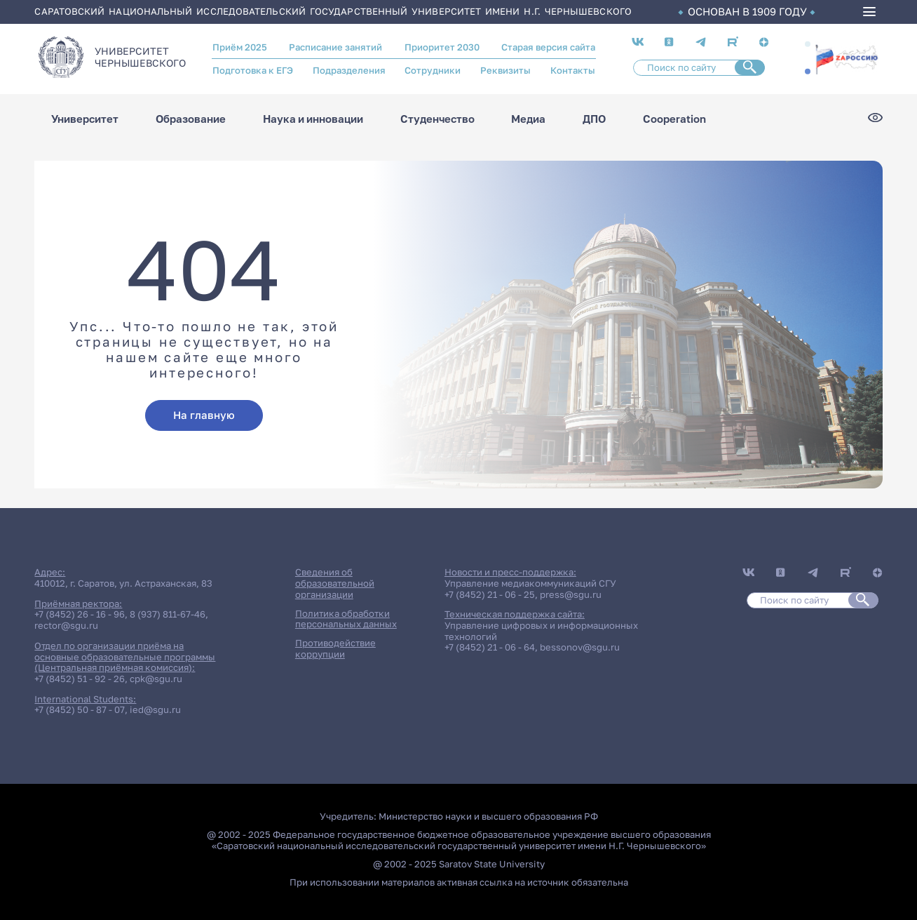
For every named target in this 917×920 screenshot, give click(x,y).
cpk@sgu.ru (156, 678)
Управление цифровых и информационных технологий (541, 631)
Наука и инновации (313, 118)
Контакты (572, 70)
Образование (191, 118)
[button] (807, 44)
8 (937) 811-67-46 (167, 614)
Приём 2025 (239, 47)
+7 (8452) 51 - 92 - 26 (79, 678)
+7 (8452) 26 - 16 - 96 (79, 614)
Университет (84, 118)
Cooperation (674, 118)
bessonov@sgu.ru (580, 647)
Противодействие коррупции (335, 648)
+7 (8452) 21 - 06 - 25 (489, 594)
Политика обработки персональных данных (346, 619)
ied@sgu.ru (155, 709)
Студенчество (437, 118)
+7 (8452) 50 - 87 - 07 (79, 709)
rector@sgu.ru (66, 625)
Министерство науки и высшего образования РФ (488, 816)
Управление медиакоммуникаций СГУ (530, 583)
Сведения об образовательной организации (334, 582)
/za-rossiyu (846, 57)
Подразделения (349, 70)
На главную (204, 414)
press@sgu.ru (571, 594)
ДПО (594, 118)
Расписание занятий (335, 47)
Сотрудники (433, 70)
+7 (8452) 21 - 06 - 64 (489, 647)
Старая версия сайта (548, 47)
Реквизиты (505, 70)
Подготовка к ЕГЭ (252, 70)
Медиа (528, 118)
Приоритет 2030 (442, 47)
